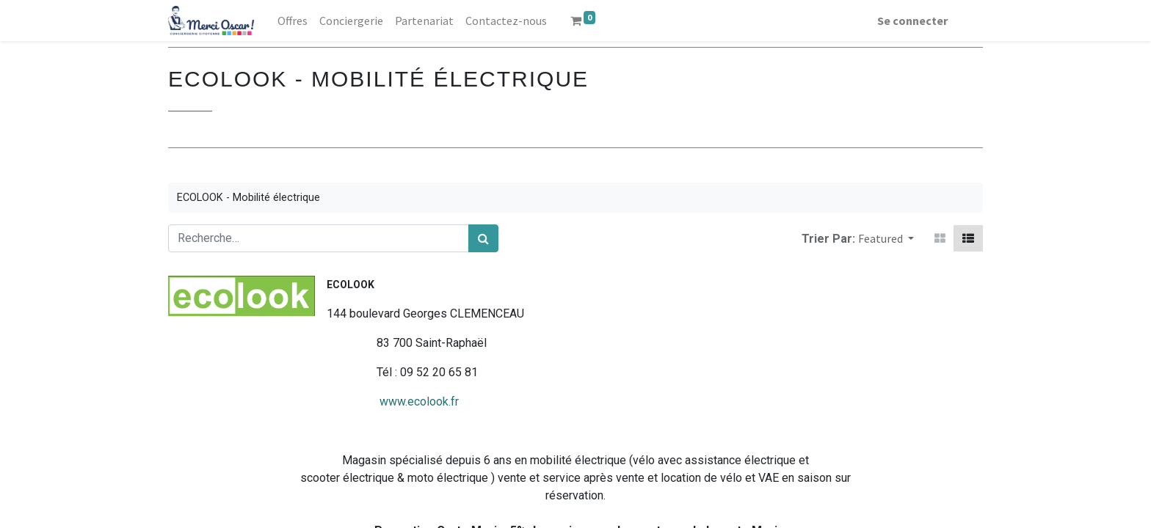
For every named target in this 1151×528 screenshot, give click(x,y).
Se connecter (912, 20)
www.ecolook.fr (313, 401)
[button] (886, 238)
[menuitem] (292, 20)
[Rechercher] (483, 238)
